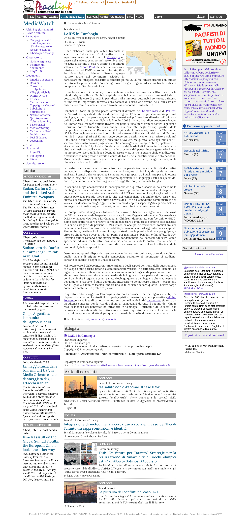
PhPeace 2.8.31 (114, 514)
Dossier (34, 83)
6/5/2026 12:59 (207, 267)
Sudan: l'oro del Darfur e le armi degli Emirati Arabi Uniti (41, 251)
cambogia (110, 319)
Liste (130, 16)
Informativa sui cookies (160, 514)
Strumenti (32, 148)
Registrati (216, 16)
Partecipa (113, 2)
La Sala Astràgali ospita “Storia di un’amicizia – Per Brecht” (198, 171)
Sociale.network (36, 163)
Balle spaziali (38, 124)
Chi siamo (82, 2)
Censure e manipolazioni (38, 87)
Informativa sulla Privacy (136, 514)
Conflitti (30, 232)
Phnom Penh (87, 67)
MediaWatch (39, 23)
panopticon (154, 300)
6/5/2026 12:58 (207, 293)
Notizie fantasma (40, 115)
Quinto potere (39, 118)
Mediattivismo (39, 102)
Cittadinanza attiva (72, 16)
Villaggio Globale (40, 92)
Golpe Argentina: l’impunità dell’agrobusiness (37, 317)
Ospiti (104, 16)
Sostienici (128, 2)
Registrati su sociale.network (205, 335)
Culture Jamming (40, 121)
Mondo (53, 16)
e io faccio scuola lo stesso (196, 188)
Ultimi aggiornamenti (39, 29)
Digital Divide (38, 95)
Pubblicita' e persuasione (37, 110)
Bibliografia (37, 155)
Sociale (70, 415)
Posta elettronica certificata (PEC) (206, 514)
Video (139, 16)
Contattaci (97, 2)
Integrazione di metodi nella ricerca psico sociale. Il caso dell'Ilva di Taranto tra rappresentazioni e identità (120, 426)
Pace (31, 16)
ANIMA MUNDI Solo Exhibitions (196, 134)
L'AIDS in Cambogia (81, 336)
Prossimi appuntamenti (204, 126)
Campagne (33, 36)
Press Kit (35, 152)
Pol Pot (170, 111)
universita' (96, 319)
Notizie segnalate (40, 61)
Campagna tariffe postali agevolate (40, 41)
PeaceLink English (37, 176)
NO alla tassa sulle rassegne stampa (41, 48)
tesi (87, 319)
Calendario (117, 16)
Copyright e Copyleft (43, 105)
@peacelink (190, 267)
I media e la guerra (41, 79)
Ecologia (92, 16)
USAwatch (36, 140)
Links (33, 159)
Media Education (40, 131)
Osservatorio (34, 57)
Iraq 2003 (36, 71)
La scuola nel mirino (196, 150)
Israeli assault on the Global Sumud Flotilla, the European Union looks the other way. (41, 443)
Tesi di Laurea (38, 137)
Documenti (33, 75)
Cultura (42, 16)
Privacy (34, 99)
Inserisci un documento (37, 66)
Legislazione (37, 134)
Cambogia (113, 57)
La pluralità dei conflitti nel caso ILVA (129, 492)
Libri (29, 145)
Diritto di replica (180, 514)
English (149, 16)
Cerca (158, 16)
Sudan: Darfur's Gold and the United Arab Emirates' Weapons (39, 192)
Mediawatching (39, 127)
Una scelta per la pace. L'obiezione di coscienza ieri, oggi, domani (199, 231)
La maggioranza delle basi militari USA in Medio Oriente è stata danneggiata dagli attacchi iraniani (40, 374)
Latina (28, 298)
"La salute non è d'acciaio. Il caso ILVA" (129, 387)
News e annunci (36, 32)
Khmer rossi (150, 111)
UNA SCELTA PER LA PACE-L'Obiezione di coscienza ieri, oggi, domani (197, 208)
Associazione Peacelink (209, 254)
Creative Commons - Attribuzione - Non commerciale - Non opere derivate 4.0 (122, 365)
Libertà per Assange (42, 53)
